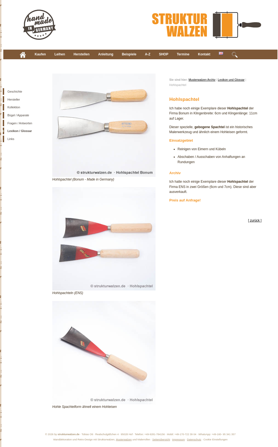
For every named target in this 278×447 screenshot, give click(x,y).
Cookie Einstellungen (215, 439)
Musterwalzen (124, 439)
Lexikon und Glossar (231, 79)
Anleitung (105, 54)
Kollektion (13, 107)
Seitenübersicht (161, 439)
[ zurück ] (254, 220)
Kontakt (204, 54)
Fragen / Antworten (19, 123)
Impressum (178, 439)
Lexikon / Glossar (19, 131)
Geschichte (14, 91)
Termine (183, 54)
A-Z (147, 54)
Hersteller (13, 99)
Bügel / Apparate (18, 115)
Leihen (59, 54)
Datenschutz (194, 439)
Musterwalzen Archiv (202, 79)
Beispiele (129, 54)
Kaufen (40, 54)
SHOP (163, 54)
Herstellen (81, 54)
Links (10, 139)
